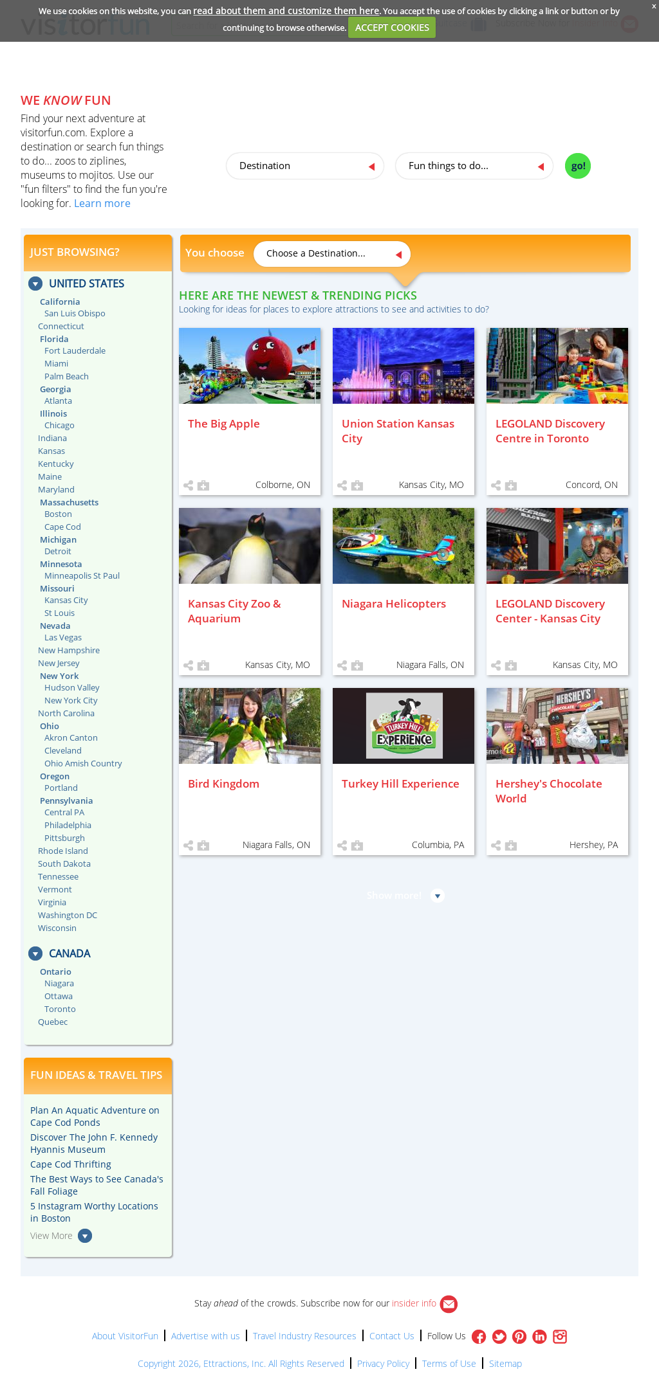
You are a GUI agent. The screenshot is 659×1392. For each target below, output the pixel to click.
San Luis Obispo (75, 313)
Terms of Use (449, 1363)
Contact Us (391, 1336)
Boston (58, 514)
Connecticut (61, 326)
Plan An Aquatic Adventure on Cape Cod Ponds (95, 1116)
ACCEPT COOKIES (392, 27)
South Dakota (64, 863)
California (60, 301)
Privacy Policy (383, 1363)
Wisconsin (57, 928)
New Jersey (59, 663)
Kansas (51, 450)
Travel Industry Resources (305, 1336)
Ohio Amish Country (83, 763)
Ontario (55, 971)
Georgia (55, 389)
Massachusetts (69, 502)
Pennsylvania (66, 800)
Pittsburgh (64, 838)
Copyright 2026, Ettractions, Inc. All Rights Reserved (241, 1363)
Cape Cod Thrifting (70, 1164)
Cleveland (63, 750)
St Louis (59, 613)
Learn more (102, 203)
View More (51, 1235)
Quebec (53, 1021)
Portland (61, 787)
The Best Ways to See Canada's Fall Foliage (96, 1185)
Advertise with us (205, 1336)
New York (59, 676)
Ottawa (58, 996)
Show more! (394, 895)
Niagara (59, 983)
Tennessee (58, 876)
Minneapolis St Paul (82, 575)
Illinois (53, 413)
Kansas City (66, 600)
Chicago (59, 425)
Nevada (55, 625)
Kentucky (56, 463)
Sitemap (505, 1363)
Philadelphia (67, 825)
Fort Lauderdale (75, 350)
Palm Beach (66, 376)
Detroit (57, 551)
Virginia (52, 902)
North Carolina (66, 713)
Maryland (56, 489)
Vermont (55, 889)
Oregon (55, 776)
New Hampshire (69, 650)
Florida (54, 339)
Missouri (57, 588)
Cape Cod (62, 526)
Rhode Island (63, 850)
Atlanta (58, 400)
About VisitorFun (125, 1336)
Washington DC (67, 915)
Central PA (64, 812)
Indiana (52, 438)
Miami (56, 363)
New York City (71, 700)
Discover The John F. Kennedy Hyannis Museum (94, 1143)
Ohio (49, 726)
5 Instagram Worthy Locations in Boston (94, 1212)
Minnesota (61, 564)
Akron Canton (71, 737)
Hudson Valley (72, 687)
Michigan (58, 539)
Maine (50, 476)
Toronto (60, 1009)
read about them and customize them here (286, 11)
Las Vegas (63, 637)
